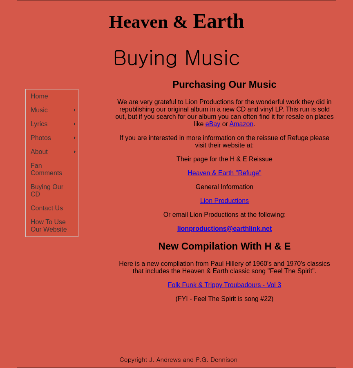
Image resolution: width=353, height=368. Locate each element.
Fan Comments (46, 169)
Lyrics (39, 123)
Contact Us (47, 208)
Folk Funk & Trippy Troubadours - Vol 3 (224, 284)
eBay (213, 123)
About (39, 151)
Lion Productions (224, 200)
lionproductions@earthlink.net (224, 228)
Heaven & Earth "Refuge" (224, 173)
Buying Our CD (47, 190)
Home (39, 96)
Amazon (242, 123)
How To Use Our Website (49, 226)
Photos (41, 137)
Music (39, 110)
